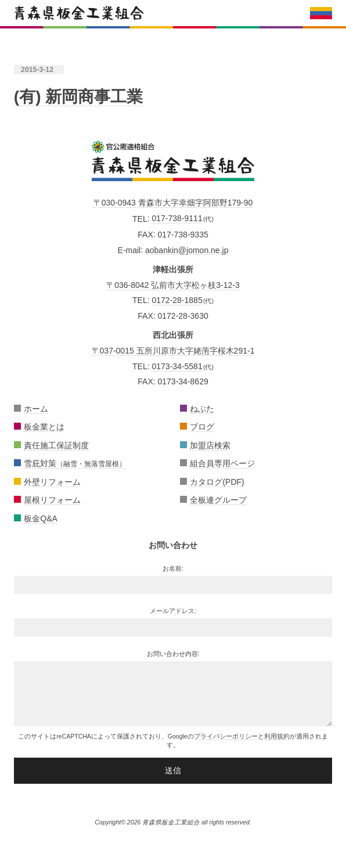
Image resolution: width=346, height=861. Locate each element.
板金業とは (44, 426)
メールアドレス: (173, 610)
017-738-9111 (177, 218)
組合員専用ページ (222, 463)
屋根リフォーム (52, 500)
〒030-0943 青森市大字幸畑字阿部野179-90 (173, 202)
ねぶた (202, 408)
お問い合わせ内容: (173, 653)
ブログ (202, 426)
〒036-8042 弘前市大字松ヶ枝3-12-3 (173, 285)
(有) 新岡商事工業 (78, 97)
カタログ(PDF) (217, 482)
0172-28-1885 (177, 300)
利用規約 (277, 736)
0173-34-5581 (177, 366)
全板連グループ (218, 500)
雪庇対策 (75, 463)
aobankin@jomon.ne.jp (186, 249)
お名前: (173, 568)
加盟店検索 (210, 445)
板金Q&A (40, 518)
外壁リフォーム (52, 482)
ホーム (36, 408)
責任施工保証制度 (56, 445)
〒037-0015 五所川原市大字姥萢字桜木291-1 (173, 350)
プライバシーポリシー (226, 736)
